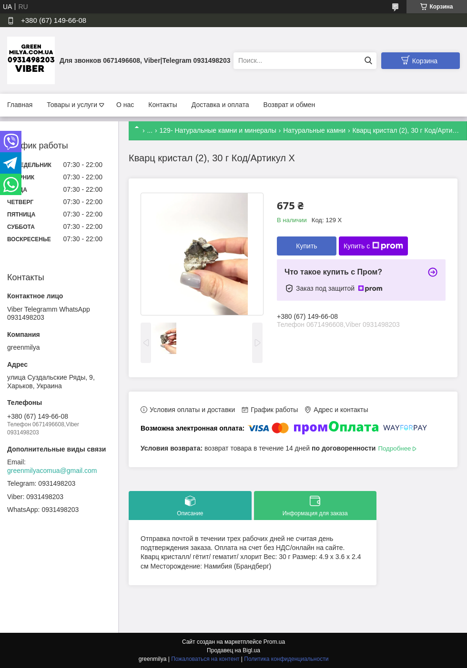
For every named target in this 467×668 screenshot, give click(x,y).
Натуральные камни (314, 130)
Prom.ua (274, 642)
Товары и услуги (72, 104)
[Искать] (368, 60)
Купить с (373, 246)
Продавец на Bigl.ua (233, 650)
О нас (125, 104)
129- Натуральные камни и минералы (218, 130)
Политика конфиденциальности (286, 659)
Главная (19, 104)
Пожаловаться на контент (205, 659)
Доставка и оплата (220, 104)
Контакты (162, 104)
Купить (306, 246)
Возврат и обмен (289, 104)
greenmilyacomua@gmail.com (52, 470)
